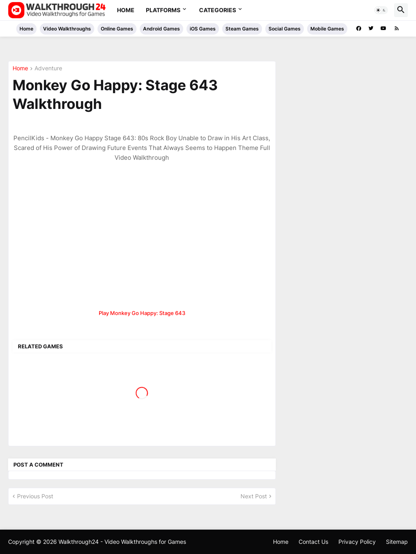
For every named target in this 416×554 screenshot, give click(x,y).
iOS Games (203, 29)
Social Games (285, 29)
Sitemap (397, 541)
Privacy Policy (357, 541)
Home (125, 10)
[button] (381, 10)
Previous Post (35, 496)
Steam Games (242, 29)
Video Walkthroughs (67, 29)
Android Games (161, 29)
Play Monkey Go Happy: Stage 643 (142, 313)
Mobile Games (327, 29)
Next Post (253, 496)
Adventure (48, 68)
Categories (217, 10)
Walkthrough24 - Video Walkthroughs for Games (122, 541)
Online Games (117, 29)
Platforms (163, 10)
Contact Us (313, 541)
